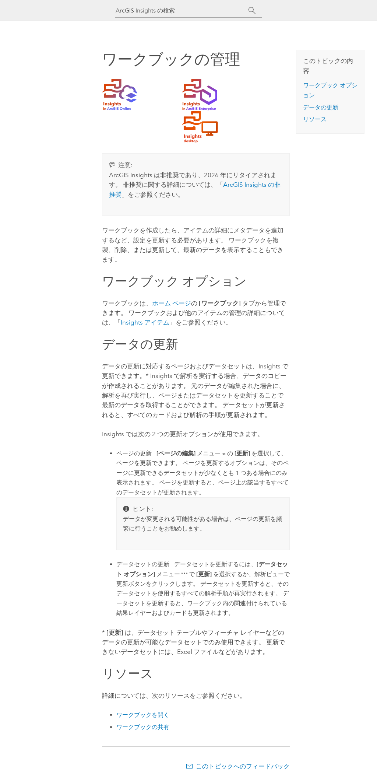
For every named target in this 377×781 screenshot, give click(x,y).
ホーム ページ (171, 303)
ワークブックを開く (142, 714)
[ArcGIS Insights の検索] (182, 10)
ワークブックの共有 (142, 727)
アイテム (145, 322)
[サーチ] (252, 10)
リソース (315, 119)
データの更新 (320, 107)
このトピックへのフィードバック (243, 766)
